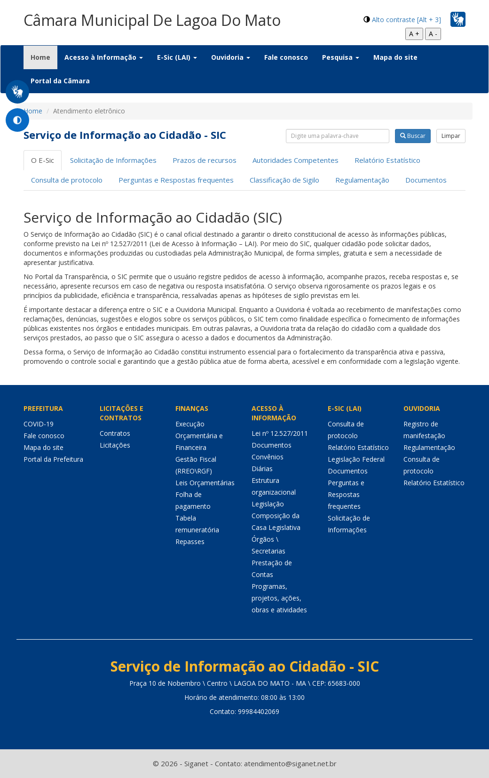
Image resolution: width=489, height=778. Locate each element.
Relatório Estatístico (387, 160)
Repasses (190, 541)
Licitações (115, 445)
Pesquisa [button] (340, 57)
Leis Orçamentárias (205, 482)
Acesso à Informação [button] (103, 57)
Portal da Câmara (60, 80)
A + (414, 33)
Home (44, 57)
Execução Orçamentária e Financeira (199, 435)
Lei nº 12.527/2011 (280, 433)
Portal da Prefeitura (53, 459)
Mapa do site (395, 57)
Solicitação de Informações (113, 160)
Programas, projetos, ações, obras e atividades (279, 598)
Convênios (268, 456)
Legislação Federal (356, 459)
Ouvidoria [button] (230, 57)
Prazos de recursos (205, 160)
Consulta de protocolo (67, 179)
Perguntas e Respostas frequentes (176, 179)
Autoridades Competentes (295, 160)
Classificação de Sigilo (284, 179)
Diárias (262, 468)
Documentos (426, 179)
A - (433, 33)
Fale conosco (286, 57)
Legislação (268, 503)
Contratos (115, 433)
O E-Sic (42, 160)
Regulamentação (362, 179)
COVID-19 (39, 423)
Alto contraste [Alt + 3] (406, 19)
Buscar (413, 136)
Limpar (451, 136)
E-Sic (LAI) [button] (177, 57)
